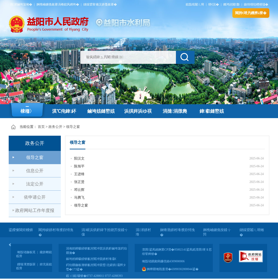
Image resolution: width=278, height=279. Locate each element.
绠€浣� (213, 4)
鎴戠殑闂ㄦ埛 (195, 4)
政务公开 (55, 127)
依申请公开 (35, 197)
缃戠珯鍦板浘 (26, 252)
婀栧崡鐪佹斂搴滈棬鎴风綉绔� (57, 4)
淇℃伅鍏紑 (64, 111)
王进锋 (79, 174)
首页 (41, 127)
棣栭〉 (27, 111)
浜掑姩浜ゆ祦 (138, 111)
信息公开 (34, 170)
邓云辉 (79, 190)
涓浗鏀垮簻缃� (21, 4)
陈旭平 (79, 166)
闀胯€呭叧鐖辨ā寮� (250, 13)
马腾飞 (79, 197)
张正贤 (79, 182)
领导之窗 (73, 127)
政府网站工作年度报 (34, 210)
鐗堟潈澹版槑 (26, 264)
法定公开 (34, 184)
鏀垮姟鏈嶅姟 (101, 111)
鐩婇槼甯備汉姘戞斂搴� (100, 4)
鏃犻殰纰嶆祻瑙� (256, 4)
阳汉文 (79, 158)
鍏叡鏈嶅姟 (212, 111)
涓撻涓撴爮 (175, 111)
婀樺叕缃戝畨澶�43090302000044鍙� (170, 269)
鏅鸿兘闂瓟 (231, 4)
